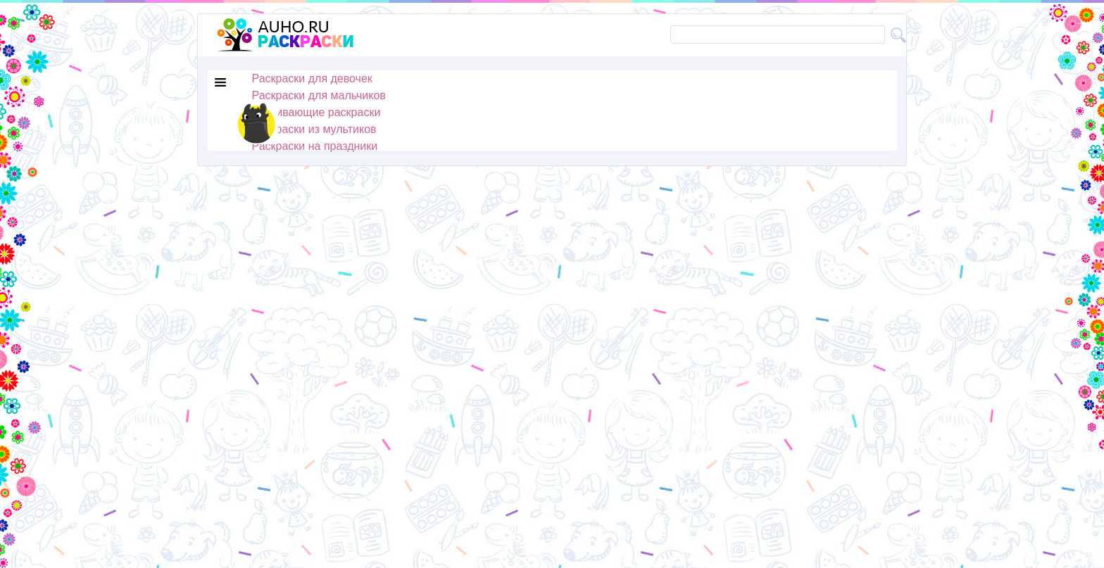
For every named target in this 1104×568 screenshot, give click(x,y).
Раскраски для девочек (312, 78)
